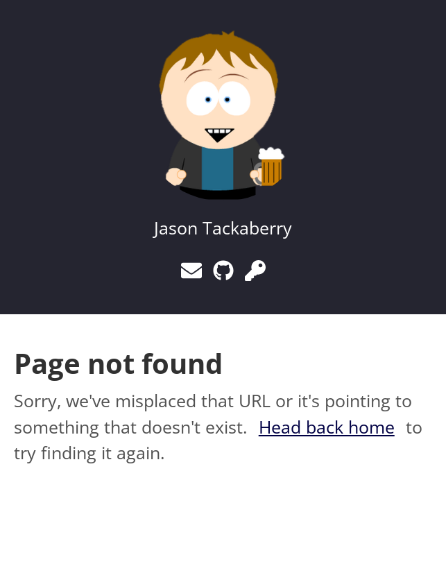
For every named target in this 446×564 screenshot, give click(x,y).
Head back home (327, 426)
